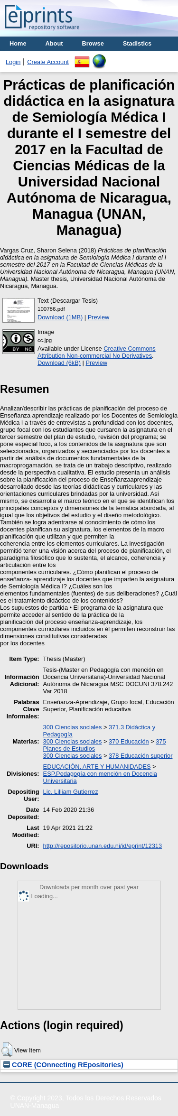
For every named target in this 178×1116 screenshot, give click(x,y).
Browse (93, 43)
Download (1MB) (60, 317)
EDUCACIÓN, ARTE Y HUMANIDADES (97, 766)
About (54, 43)
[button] (6, 1049)
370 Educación (129, 741)
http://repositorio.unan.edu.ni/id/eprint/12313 (102, 845)
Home (18, 43)
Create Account (48, 61)
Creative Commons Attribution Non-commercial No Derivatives (96, 352)
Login (13, 61)
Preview (99, 317)
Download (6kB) (59, 362)
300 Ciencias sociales (72, 727)
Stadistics (137, 43)
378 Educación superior (140, 755)
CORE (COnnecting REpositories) (63, 1065)
